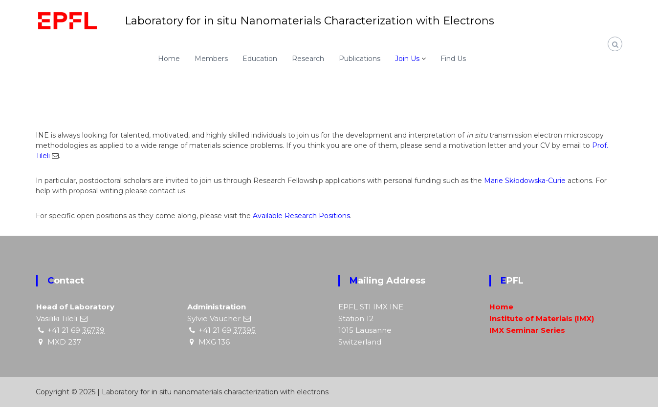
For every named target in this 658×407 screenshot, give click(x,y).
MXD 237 (64, 341)
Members (211, 58)
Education (259, 58)
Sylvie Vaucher (214, 318)
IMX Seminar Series (527, 330)
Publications (359, 58)
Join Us (407, 58)
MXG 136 (214, 341)
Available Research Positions (301, 215)
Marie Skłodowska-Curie (525, 180)
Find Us (453, 58)
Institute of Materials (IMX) (541, 318)
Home (169, 58)
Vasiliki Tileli (56, 318)
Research (308, 58)
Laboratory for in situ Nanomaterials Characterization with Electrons (309, 20)
